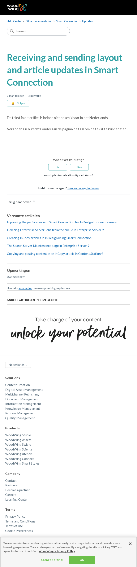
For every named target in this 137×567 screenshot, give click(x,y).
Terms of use (14, 526)
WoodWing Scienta (18, 449)
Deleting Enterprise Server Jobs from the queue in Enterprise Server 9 (55, 230)
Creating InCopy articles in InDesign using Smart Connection (49, 238)
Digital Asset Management (24, 390)
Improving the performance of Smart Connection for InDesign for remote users (62, 222)
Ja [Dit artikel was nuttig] (58, 167)
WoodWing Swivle (18, 444)
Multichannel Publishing (22, 394)
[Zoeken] (38, 31)
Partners (11, 485)
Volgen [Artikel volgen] (21, 103)
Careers (10, 494)
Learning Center (16, 499)
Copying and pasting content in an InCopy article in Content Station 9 (55, 253)
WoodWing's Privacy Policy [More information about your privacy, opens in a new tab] (57, 552)
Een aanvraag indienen (83, 188)
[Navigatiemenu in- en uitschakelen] (122, 7)
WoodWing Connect (19, 459)
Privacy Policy (15, 516)
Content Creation (17, 385)
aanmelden (25, 288)
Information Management (23, 404)
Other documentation (39, 21)
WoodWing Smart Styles (22, 463)
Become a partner (17, 490)
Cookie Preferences (19, 531)
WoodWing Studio (18, 435)
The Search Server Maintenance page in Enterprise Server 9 (48, 245)
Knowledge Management (22, 408)
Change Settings (52, 561)
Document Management (22, 399)
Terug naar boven (21, 201)
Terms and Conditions (20, 521)
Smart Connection (67, 21)
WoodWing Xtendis (19, 454)
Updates (87, 21)
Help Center (14, 21)
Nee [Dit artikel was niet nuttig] (79, 167)
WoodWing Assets (18, 440)
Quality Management (20, 418)
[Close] (130, 544)
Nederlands (18, 365)
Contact (11, 480)
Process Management (20, 413)
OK (82, 561)
